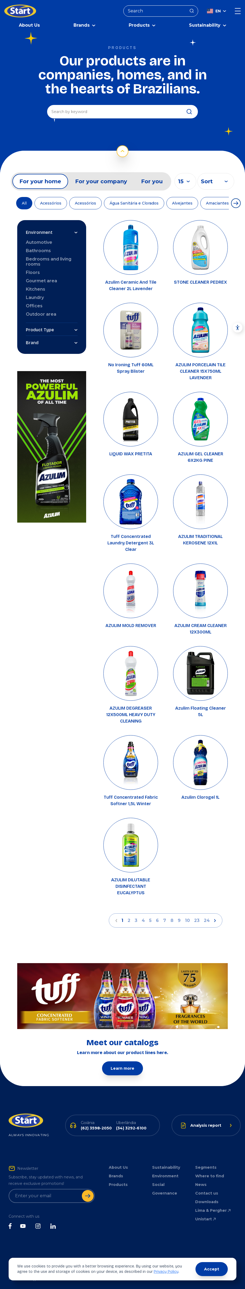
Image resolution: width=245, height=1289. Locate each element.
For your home (40, 180)
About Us (29, 24)
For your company (101, 180)
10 (187, 919)
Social (158, 1183)
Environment (165, 1174)
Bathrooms (38, 249)
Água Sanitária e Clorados (134, 201)
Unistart (206, 1217)
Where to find (209, 1174)
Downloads (206, 1200)
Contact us (206, 1191)
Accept (211, 1269)
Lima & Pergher (213, 1209)
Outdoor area (41, 312)
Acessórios (50, 201)
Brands (116, 1174)
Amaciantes (217, 201)
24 (207, 919)
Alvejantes (182, 201)
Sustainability (166, 1166)
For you (152, 180)
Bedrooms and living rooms (48, 260)
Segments (205, 1166)
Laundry (35, 296)
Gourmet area (41, 279)
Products (118, 1183)
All (24, 201)
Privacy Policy (166, 1271)
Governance (164, 1191)
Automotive (39, 241)
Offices (34, 304)
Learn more (122, 1067)
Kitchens (35, 287)
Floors (33, 271)
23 (197, 919)
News (200, 1183)
